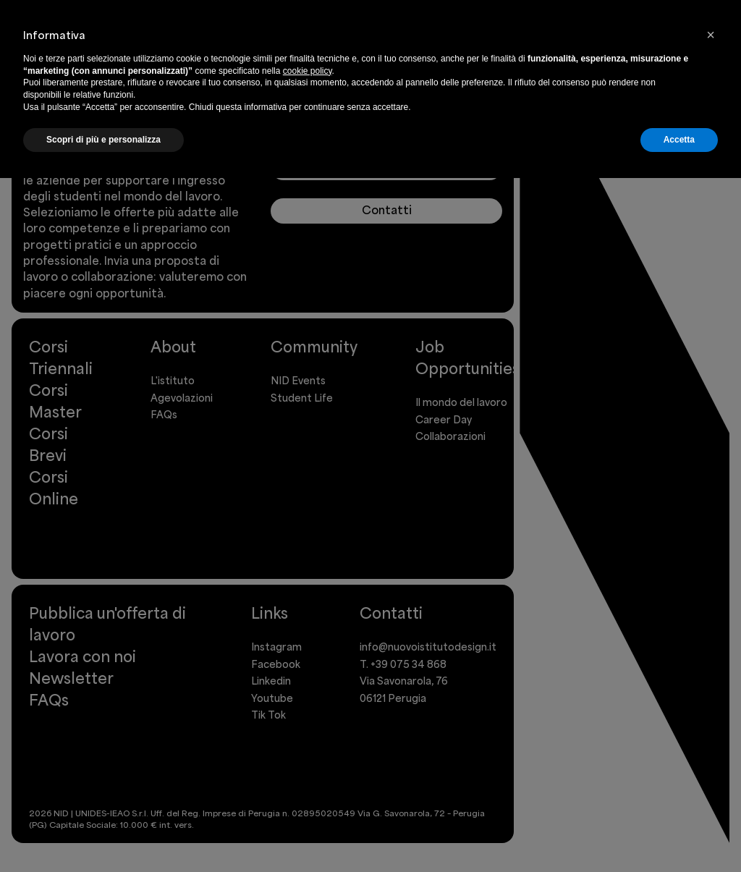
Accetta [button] (679, 140)
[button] (710, 34)
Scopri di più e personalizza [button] (103, 140)
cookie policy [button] (307, 71)
